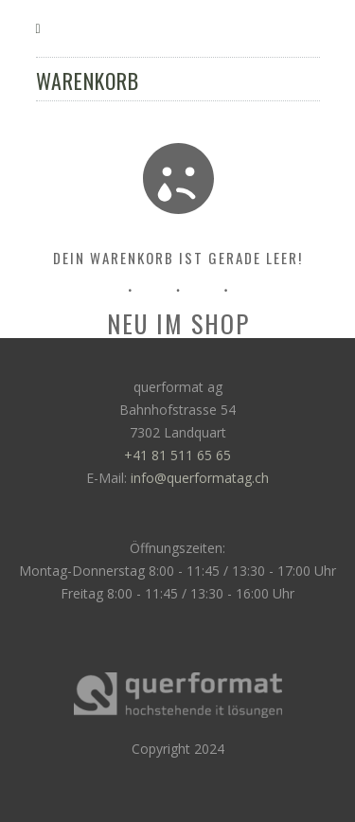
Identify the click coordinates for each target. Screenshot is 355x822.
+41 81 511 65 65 (177, 455)
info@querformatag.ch (200, 478)
